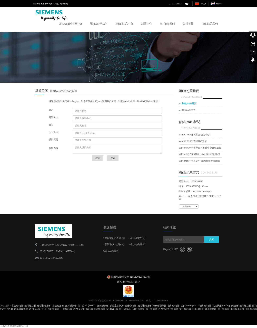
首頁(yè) (55, 91)
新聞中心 (146, 23)
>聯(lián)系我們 (111, 251)
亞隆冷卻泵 (198, 309)
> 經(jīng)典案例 (136, 244)
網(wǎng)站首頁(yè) (70, 23)
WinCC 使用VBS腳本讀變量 (193, 141)
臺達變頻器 (99, 309)
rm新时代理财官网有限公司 (14, 326)
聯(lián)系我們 (210, 23)
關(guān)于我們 (98, 23)
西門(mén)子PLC (87, 305)
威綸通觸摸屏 (43, 305)
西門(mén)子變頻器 (83, 309)
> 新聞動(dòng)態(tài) (113, 244)
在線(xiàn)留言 (68, 91)
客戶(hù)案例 (167, 23)
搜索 (211, 239)
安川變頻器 (112, 309)
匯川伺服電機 (237, 309)
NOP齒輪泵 (138, 309)
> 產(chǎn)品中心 (137, 238)
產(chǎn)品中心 (124, 23)
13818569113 (177, 3)
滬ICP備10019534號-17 (128, 282)
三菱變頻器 (103, 305)
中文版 (203, 3)
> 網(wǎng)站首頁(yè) (114, 238)
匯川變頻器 (30, 305)
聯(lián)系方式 (188, 110)
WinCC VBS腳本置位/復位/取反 (194, 134)
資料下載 (188, 23)
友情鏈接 (187, 206)
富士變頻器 (17, 305)
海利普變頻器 (159, 305)
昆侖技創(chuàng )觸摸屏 (225, 305)
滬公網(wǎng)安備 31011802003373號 (130, 276)
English (219, 3)
